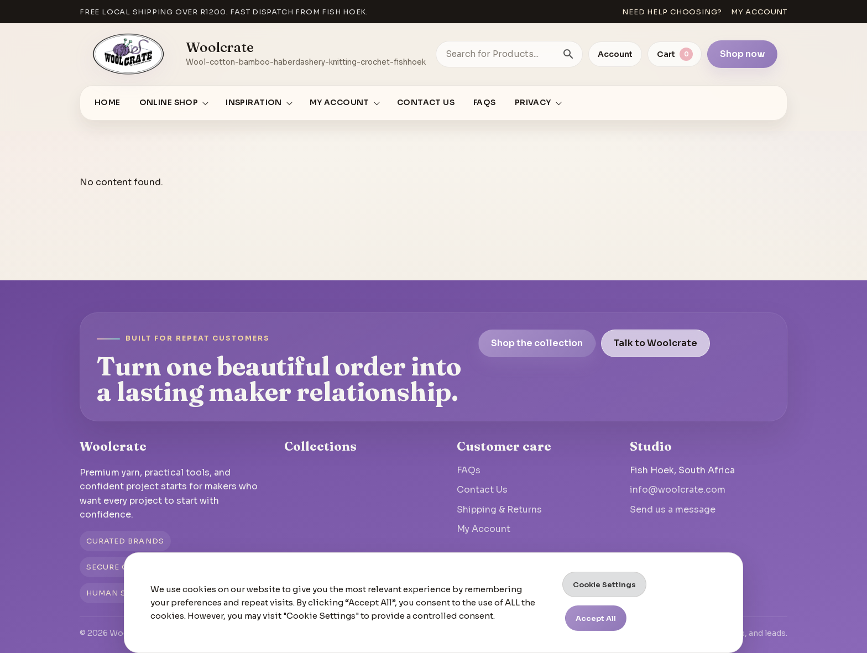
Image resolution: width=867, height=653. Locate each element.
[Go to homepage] (129, 54)
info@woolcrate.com (677, 489)
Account (615, 54)
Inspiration (254, 102)
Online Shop (169, 102)
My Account (483, 529)
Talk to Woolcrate (655, 343)
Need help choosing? (672, 12)
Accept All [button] (596, 618)
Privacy (533, 102)
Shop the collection (537, 343)
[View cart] (674, 54)
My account (759, 12)
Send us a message (672, 509)
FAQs (484, 102)
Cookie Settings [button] (604, 584)
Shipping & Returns (499, 509)
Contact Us (426, 102)
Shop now (742, 54)
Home (108, 102)
